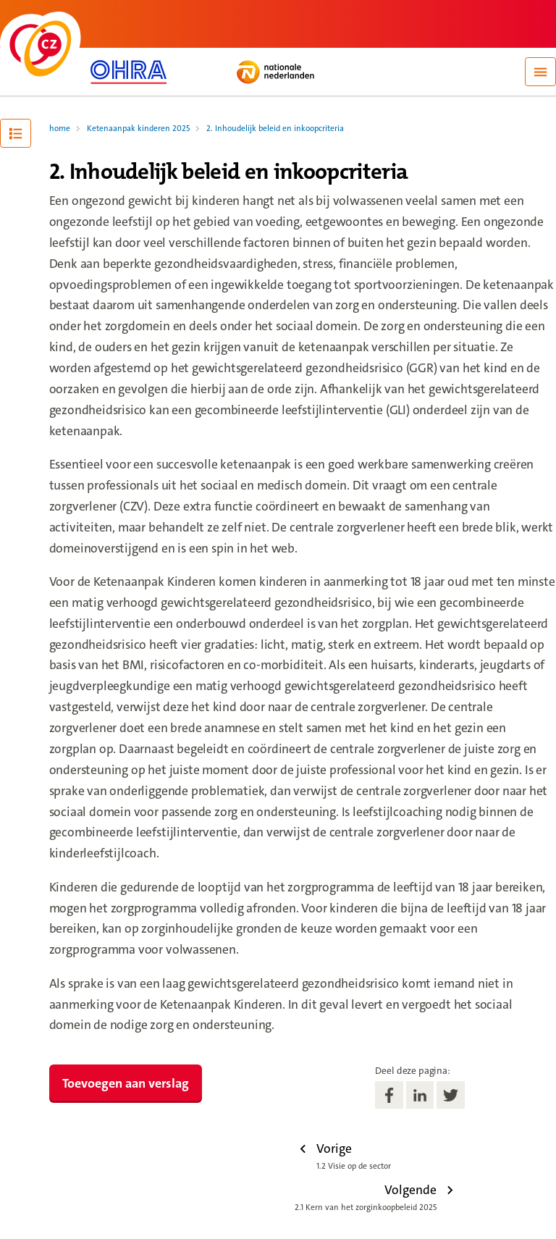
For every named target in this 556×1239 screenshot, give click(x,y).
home (59, 128)
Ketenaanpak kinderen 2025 (138, 128)
